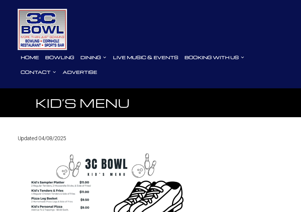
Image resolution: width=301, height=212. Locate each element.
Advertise (80, 72)
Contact (38, 72)
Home (30, 57)
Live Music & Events (145, 57)
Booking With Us (214, 57)
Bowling (59, 57)
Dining (93, 57)
